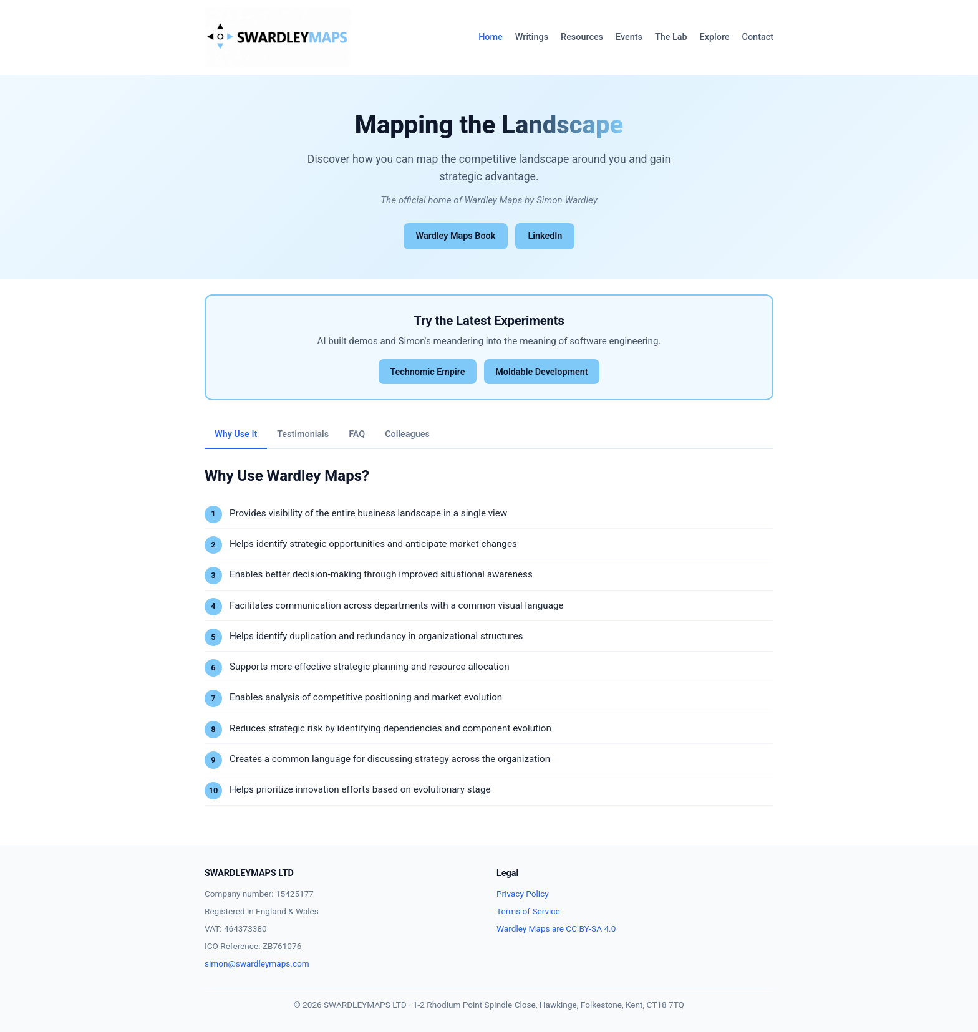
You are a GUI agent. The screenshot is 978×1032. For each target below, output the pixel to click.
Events (629, 37)
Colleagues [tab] (407, 434)
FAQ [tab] (357, 434)
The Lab (671, 37)
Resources (582, 37)
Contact (757, 37)
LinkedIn (545, 236)
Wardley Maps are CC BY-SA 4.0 (556, 928)
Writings (531, 37)
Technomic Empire (427, 372)
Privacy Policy (522, 894)
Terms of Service (528, 911)
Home (490, 37)
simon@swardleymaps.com (257, 963)
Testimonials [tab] (303, 434)
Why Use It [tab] (236, 434)
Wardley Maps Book (456, 236)
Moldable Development (541, 372)
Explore (715, 37)
